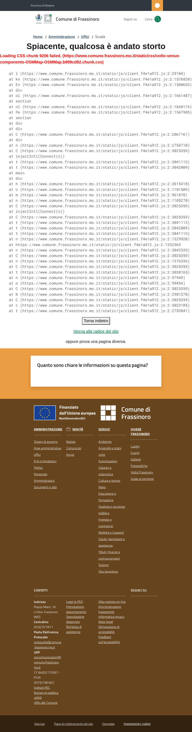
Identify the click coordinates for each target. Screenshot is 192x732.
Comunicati (73, 448)
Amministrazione (62, 36)
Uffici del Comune (45, 702)
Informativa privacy (111, 616)
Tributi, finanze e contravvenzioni (109, 555)
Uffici (85, 36)
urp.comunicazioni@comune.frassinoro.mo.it (47, 662)
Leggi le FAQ (74, 601)
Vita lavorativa (108, 571)
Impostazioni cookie (137, 723)
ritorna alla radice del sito (96, 331)
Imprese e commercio (105, 522)
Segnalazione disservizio (75, 619)
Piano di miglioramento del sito (73, 723)
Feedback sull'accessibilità (109, 639)
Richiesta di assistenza (74, 629)
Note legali (105, 621)
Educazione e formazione (107, 496)
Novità (77, 429)
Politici (38, 467)
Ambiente (105, 441)
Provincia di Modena (42, 5)
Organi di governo (46, 441)
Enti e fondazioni (45, 461)
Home (37, 36)
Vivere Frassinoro (140, 431)
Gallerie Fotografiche (139, 462)
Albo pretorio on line (112, 601)
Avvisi (70, 454)
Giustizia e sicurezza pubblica (111, 509)
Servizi (104, 429)
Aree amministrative (47, 448)
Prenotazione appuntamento (76, 609)
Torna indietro (96, 321)
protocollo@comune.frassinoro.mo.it (47, 645)
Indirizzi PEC (42, 687)
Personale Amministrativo (44, 477)
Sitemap (39, 723)
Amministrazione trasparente (109, 609)
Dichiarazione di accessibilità (108, 629)
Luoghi (135, 446)
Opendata (108, 723)
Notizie (71, 441)
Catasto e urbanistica (105, 471)
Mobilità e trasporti (111, 532)
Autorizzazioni (107, 461)
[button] (157, 19)
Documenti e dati (45, 487)
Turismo (103, 564)
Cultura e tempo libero (109, 483)
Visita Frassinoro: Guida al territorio (142, 475)
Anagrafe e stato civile (109, 451)
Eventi (135, 452)
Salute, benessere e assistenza (111, 542)
